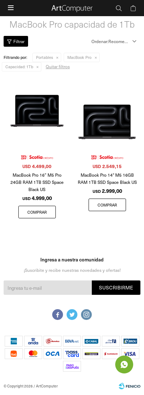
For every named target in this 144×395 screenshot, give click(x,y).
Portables (44, 57)
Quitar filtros (58, 66)
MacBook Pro (79, 57)
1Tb (19, 67)
